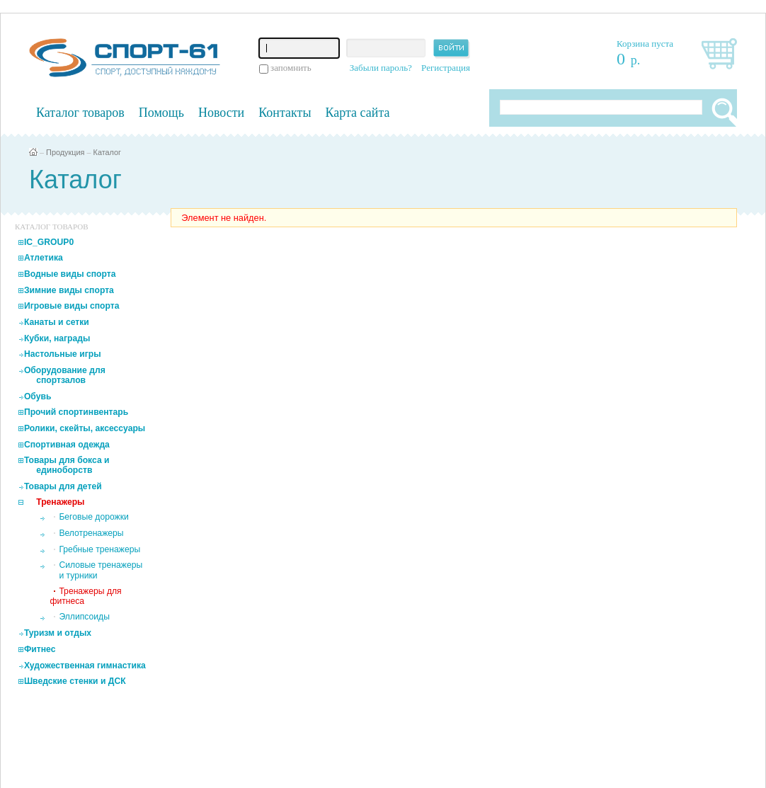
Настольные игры (62, 354)
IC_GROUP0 (49, 242)
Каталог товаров (80, 112)
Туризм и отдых (57, 633)
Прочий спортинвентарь (76, 412)
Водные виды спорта (70, 274)
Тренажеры (60, 502)
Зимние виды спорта (69, 290)
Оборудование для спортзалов (64, 375)
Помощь (161, 112)
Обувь (38, 396)
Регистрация (445, 67)
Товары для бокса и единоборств (67, 465)
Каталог (107, 152)
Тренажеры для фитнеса (85, 596)
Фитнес (40, 649)
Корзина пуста (645, 43)
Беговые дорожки (93, 517)
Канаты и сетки (56, 322)
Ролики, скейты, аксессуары (84, 428)
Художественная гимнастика (85, 665)
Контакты (284, 112)
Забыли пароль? (381, 67)
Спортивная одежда (67, 445)
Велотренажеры (91, 533)
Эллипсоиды (84, 617)
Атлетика (43, 258)
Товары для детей (63, 486)
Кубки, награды (57, 338)
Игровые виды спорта (72, 306)
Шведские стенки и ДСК (75, 681)
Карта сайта (358, 112)
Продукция (65, 152)
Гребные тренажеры (99, 549)
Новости (221, 112)
